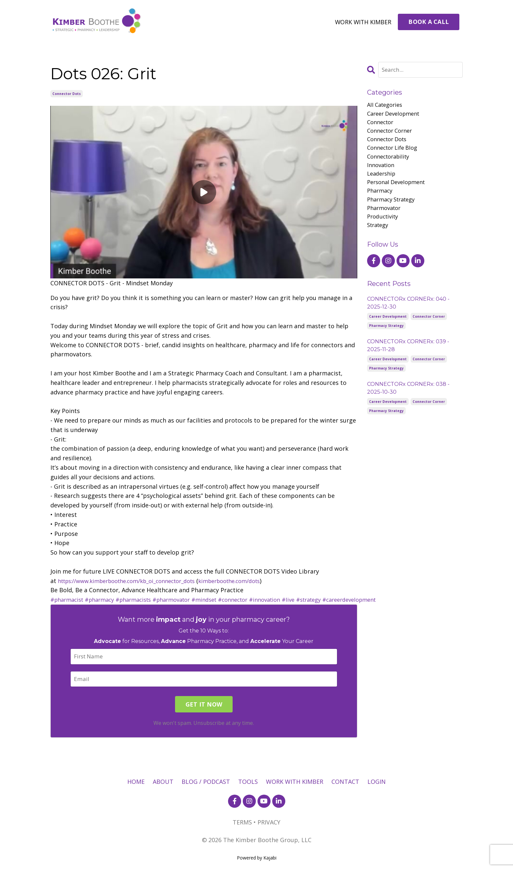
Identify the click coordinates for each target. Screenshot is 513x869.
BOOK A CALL (428, 22)
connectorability (390, 162)
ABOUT (163, 782)
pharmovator (385, 218)
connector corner (392, 134)
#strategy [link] (337, 599)
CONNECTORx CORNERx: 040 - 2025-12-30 (408, 316)
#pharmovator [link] (185, 599)
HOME (136, 782)
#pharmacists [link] (142, 599)
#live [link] (314, 599)
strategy (379, 237)
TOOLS (248, 782)
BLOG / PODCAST (206, 782)
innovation (382, 171)
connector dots (66, 93)
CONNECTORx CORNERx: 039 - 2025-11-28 (408, 358)
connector (382, 124)
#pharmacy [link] (105, 599)
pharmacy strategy (394, 209)
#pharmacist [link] (68, 599)
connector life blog (395, 153)
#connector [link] (253, 599)
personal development (399, 190)
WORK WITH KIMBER (362, 22)
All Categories (386, 105)
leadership (382, 181)
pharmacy (381, 200)
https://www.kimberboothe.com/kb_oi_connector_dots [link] (135, 580)
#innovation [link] (288, 599)
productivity (384, 228)
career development (396, 115)
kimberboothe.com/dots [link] (251, 580)
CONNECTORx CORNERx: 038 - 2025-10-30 (408, 401)
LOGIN (376, 782)
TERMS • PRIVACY (256, 823)
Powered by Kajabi (256, 858)
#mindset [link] (221, 599)
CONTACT (345, 782)
